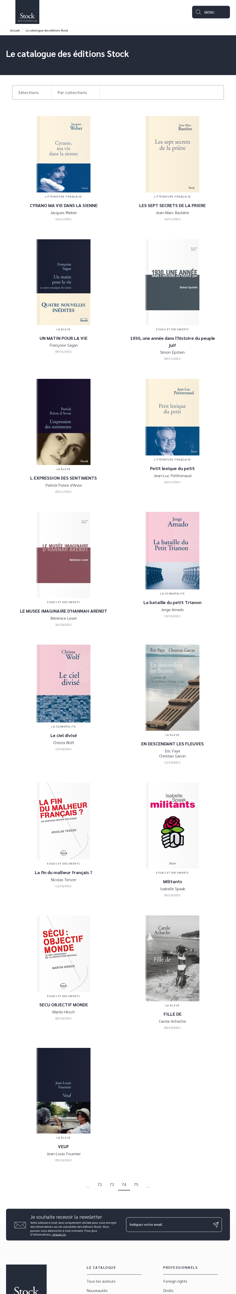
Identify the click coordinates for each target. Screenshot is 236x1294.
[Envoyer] (216, 1225)
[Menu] (211, 12)
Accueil (15, 30)
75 (136, 1184)
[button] (31, 92)
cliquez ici (59, 1234)
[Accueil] (27, 12)
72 (100, 1184)
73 (112, 1184)
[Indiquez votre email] (167, 1224)
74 (124, 1184)
